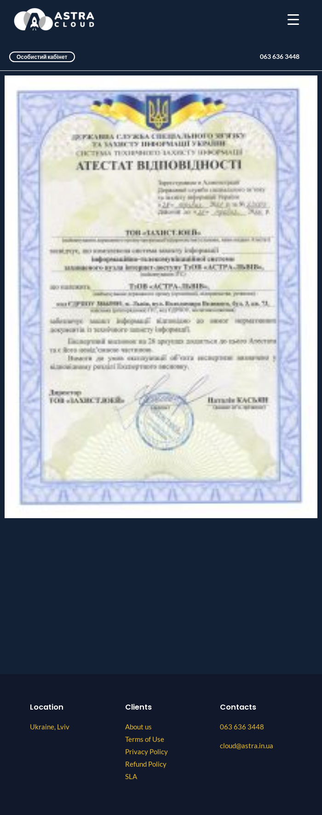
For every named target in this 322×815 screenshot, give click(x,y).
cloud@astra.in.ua (246, 746)
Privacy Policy (146, 752)
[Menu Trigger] (293, 19)
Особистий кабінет (42, 56)
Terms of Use (144, 739)
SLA (131, 776)
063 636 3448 (279, 56)
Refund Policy (146, 764)
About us (138, 727)
